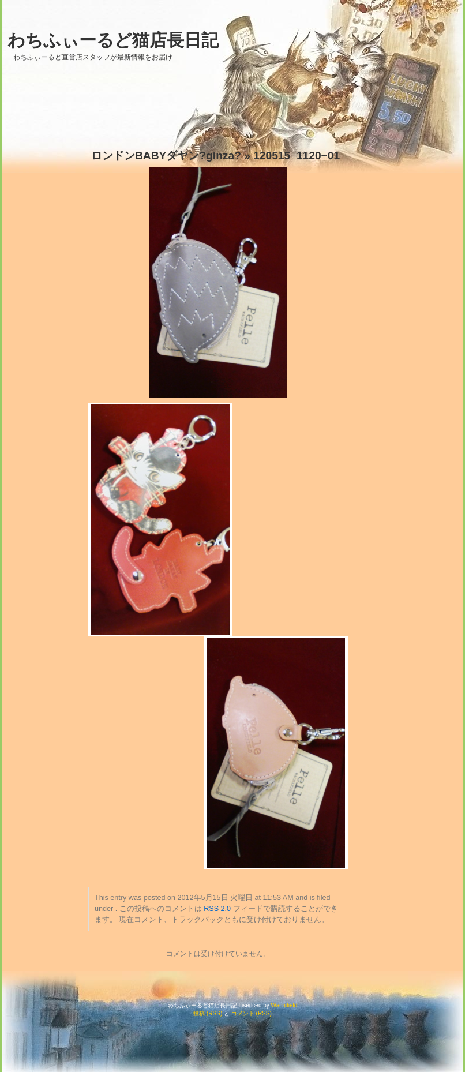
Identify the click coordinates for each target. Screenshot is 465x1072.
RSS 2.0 (217, 909)
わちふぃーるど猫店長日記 (113, 40)
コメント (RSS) (251, 1013)
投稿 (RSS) (207, 1013)
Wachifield (284, 1005)
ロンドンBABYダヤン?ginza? (166, 155)
